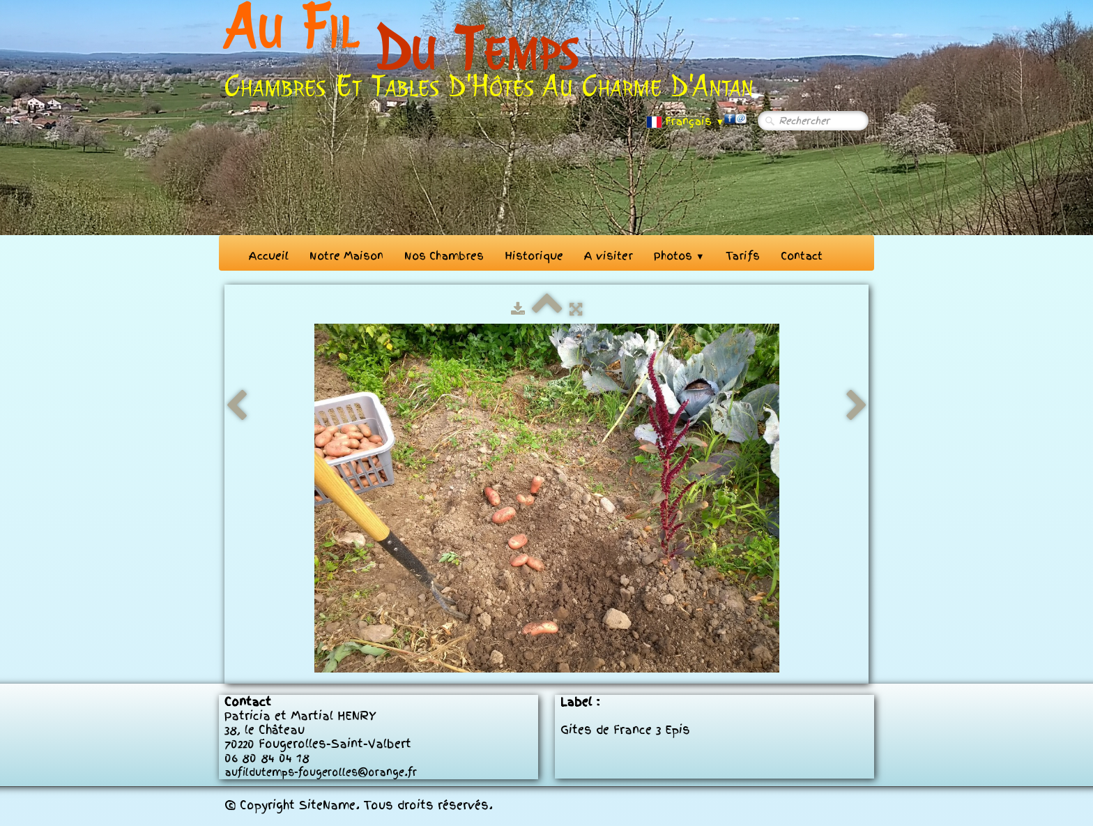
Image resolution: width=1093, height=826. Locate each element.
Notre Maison (346, 256)
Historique (534, 256)
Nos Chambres (444, 256)
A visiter (608, 256)
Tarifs (743, 256)
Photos (679, 256)
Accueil (269, 256)
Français (685, 121)
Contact (802, 256)
